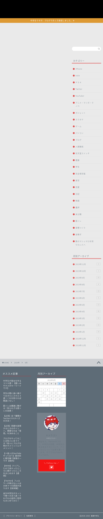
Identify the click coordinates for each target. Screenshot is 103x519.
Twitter (79, 89)
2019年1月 (88, 331)
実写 (78, 180)
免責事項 (29, 516)
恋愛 (78, 187)
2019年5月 (88, 304)
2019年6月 (88, 298)
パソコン (80, 133)
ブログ (79, 139)
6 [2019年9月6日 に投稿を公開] (55, 390)
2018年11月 (88, 345)
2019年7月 (88, 291)
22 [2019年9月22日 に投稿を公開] (64, 396)
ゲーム (79, 126)
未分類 (79, 214)
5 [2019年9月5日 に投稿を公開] (51, 390)
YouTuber (80, 95)
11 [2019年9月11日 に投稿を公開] (47, 393)
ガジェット (81, 112)
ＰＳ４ (79, 82)
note (78, 75)
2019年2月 (88, 325)
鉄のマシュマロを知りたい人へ (85, 243)
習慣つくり (81, 227)
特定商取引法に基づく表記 (77, 8)
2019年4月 (88, 311)
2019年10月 (88, 271)
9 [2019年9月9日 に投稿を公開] (39, 393)
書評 (78, 207)
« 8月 (43, 405)
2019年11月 (88, 264)
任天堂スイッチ (83, 153)
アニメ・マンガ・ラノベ (85, 104)
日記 (78, 194)
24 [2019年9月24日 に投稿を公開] (43, 399)
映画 (78, 200)
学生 (78, 166)
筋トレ (79, 221)
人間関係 (80, 146)
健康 (78, 160)
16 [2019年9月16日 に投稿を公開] (39, 396)
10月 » (59, 405)
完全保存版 (81, 173)
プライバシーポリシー (74, 1)
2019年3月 (88, 318)
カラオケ (80, 119)
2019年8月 (88, 284)
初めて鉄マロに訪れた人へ (77, 5)
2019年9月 (88, 277)
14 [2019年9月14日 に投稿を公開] (60, 393)
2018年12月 (88, 338)
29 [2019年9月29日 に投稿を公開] (64, 399)
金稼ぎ (79, 234)
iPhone (79, 68)
